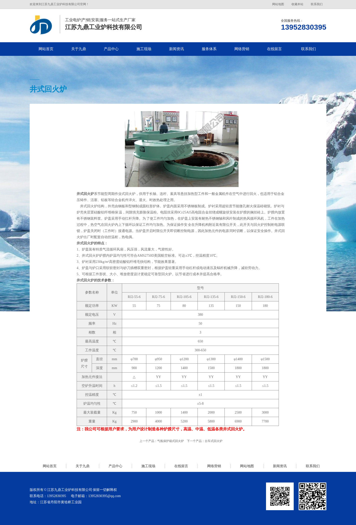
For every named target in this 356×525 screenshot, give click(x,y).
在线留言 (274, 49)
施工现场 (143, 49)
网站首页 (46, 49)
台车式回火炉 (213, 441)
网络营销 (241, 49)
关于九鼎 (78, 49)
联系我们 (317, 4)
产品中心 (111, 49)
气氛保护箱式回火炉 (170, 441)
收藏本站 (297, 4)
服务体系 (209, 49)
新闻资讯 (176, 49)
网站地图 (278, 4)
